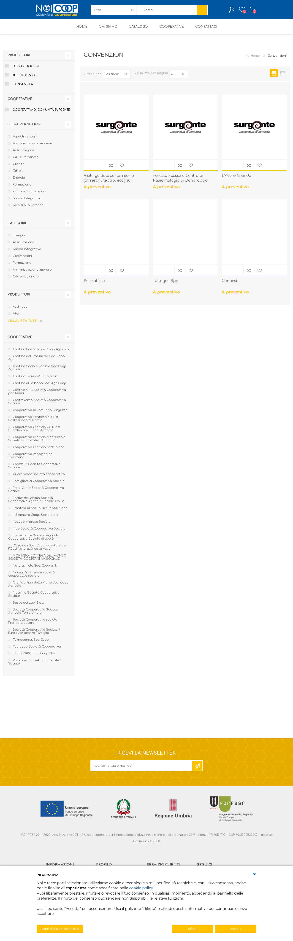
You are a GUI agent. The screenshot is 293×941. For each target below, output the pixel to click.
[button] (254, 874)
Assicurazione (23, 153)
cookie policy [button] (141, 888)
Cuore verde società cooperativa (39, 477)
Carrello (248, 11)
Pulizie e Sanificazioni (29, 194)
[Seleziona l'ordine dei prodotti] (116, 77)
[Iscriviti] (141, 769)
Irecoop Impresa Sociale (32, 525)
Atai (16, 316)
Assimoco (20, 310)
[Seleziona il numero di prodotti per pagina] (179, 77)
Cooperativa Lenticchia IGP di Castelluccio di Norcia (33, 422)
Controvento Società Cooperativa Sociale (37, 405)
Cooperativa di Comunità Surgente (41, 113)
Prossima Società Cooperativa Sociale (34, 597)
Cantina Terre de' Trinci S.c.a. (35, 379)
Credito (18, 167)
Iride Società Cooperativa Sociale (39, 531)
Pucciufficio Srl (26, 69)
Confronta (111, 168)
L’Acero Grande (236, 179)
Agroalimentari (24, 139)
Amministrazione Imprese (32, 146)
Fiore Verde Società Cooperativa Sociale (36, 492)
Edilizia (18, 174)
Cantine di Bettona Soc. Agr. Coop (39, 386)
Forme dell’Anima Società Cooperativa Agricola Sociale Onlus (36, 503)
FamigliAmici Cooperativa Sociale (39, 484)
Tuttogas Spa (165, 284)
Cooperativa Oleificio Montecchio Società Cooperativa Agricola (36, 442)
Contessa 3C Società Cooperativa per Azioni (37, 395)
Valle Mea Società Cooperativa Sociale (35, 665)
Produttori (19, 58)
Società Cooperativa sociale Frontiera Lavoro (32, 624)
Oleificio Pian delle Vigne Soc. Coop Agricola (38, 587)
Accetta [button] (235, 928)
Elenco (282, 76)
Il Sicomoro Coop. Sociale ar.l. (36, 518)
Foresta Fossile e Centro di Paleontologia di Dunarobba (180, 181)
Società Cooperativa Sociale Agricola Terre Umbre (33, 614)
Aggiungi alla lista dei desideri (121, 168)
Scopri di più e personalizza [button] (60, 928)
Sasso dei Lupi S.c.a (28, 606)
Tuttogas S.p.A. (24, 78)
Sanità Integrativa (27, 201)
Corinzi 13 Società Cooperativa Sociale (34, 469)
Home (255, 59)
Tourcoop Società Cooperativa (37, 649)
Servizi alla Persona (28, 208)
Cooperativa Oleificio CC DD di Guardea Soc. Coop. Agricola (34, 432)
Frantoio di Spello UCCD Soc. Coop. (40, 511)
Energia (19, 181)
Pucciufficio (94, 284)
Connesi (229, 284)
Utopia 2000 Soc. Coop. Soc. (35, 656)
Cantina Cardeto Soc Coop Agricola (41, 352)
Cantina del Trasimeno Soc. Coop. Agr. (36, 361)
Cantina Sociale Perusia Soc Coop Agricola (37, 371)
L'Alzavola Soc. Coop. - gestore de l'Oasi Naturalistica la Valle (37, 550)
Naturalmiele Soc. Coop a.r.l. (35, 568)
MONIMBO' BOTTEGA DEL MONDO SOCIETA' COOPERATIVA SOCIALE (37, 560)
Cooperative (20, 102)
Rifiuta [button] (192, 928)
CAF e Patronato (26, 160)
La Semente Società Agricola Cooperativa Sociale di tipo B (33, 540)
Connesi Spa (23, 87)
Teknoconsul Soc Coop (31, 643)
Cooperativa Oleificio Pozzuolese (38, 450)
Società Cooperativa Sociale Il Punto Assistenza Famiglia (34, 634)
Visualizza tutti (23, 324)
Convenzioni (22, 259)
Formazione (22, 187)
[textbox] (167, 11)
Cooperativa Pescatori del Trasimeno (31, 459)
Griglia (274, 76)
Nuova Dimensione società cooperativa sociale (31, 577)
